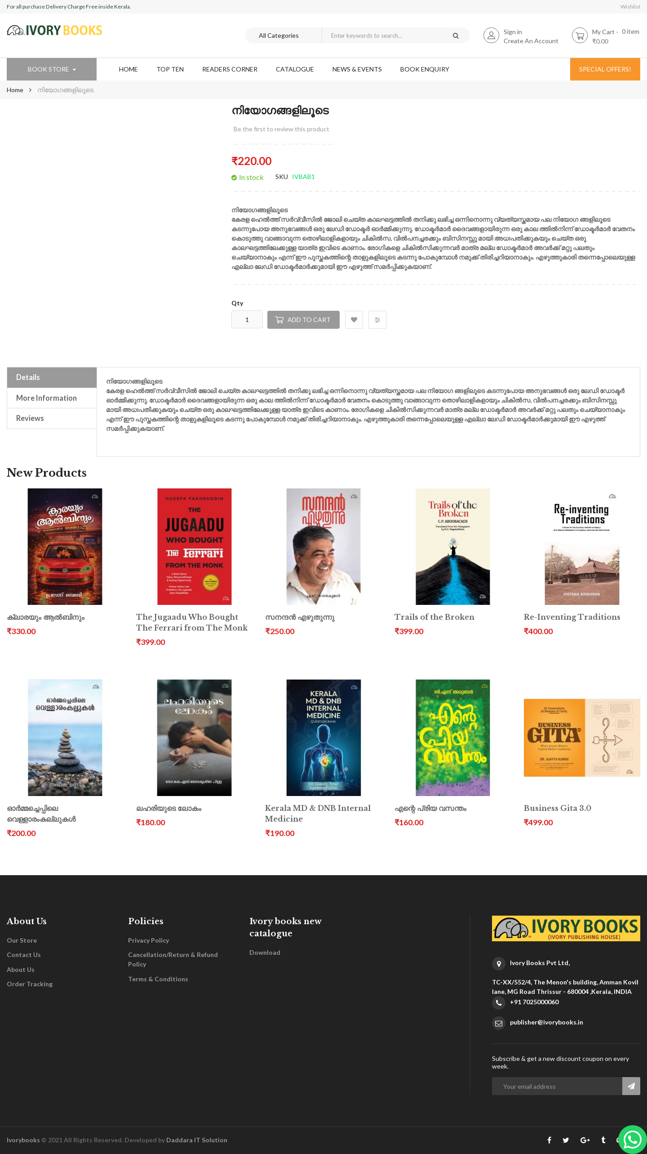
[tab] (52, 377)
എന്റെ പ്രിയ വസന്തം (430, 808)
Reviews (30, 418)
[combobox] (381, 35)
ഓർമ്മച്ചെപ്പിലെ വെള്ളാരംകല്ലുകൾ (41, 813)
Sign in (513, 32)
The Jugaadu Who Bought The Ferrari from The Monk (192, 622)
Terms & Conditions (158, 979)
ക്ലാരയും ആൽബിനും (45, 617)
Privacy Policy (148, 940)
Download (264, 952)
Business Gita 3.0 (557, 808)
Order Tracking (30, 984)
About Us (21, 969)
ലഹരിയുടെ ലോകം (168, 808)
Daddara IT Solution (196, 1140)
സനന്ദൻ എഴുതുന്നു (299, 617)
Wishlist (630, 6)
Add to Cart (309, 319)
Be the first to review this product (281, 129)
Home (15, 90)
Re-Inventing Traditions (572, 617)
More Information (46, 398)
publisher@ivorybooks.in (546, 1022)
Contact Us (24, 954)
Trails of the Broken (434, 617)
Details (28, 377)
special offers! (605, 69)
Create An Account (531, 41)
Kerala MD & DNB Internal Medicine (318, 813)
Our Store (22, 940)
